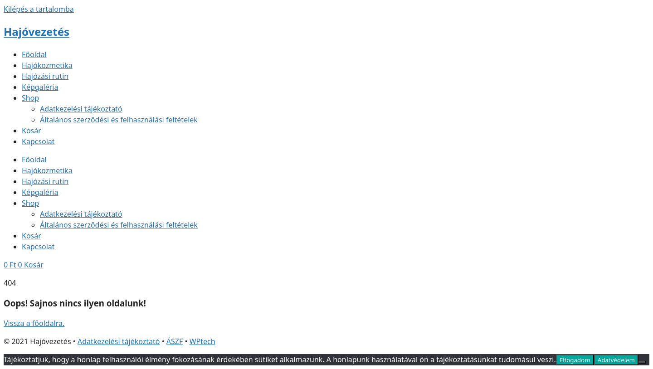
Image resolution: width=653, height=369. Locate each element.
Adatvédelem (616, 360)
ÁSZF (174, 341)
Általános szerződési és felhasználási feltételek (119, 120)
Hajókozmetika (47, 65)
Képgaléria (40, 87)
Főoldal (34, 54)
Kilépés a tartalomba (39, 9)
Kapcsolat (38, 141)
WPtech (202, 341)
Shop (30, 98)
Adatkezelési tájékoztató (81, 109)
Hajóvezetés (36, 31)
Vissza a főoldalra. (34, 323)
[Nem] (642, 362)
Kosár (31, 131)
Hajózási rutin (45, 76)
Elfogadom (575, 360)
